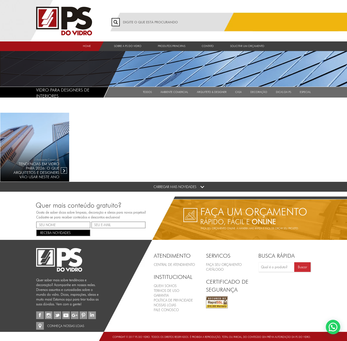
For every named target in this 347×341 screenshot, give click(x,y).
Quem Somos (165, 286)
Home (87, 46)
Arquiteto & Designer (212, 92)
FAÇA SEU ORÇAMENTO (224, 265)
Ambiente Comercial (174, 92)
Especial (305, 92)
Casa (238, 92)
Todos (147, 92)
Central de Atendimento (174, 265)
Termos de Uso (166, 291)
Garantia (161, 295)
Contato (208, 46)
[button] (333, 327)
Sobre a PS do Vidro (127, 46)
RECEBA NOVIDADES (63, 232)
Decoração (258, 92)
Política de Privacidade (173, 300)
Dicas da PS (283, 92)
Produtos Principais (171, 46)
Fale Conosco (166, 310)
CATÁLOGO (215, 269)
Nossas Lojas (165, 305)
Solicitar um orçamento (247, 46)
